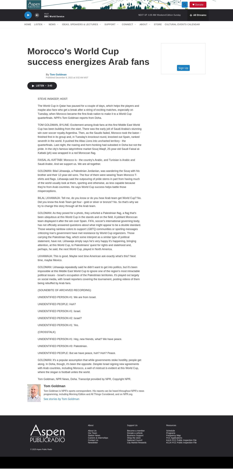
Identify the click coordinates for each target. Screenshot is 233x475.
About (144, 31)
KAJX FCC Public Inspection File (181, 447)
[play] (28, 21)
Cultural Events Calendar (182, 31)
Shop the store (134, 444)
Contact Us (93, 447)
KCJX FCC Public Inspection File (181, 449)
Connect (127, 31)
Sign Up (183, 74)
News (52, 31)
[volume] (37, 21)
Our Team (92, 439)
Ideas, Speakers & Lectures (80, 31)
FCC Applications (174, 444)
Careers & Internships (98, 444)
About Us (92, 437)
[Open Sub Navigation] (44, 31)
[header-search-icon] (186, 8)
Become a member (136, 437)
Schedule (170, 437)
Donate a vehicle (135, 439)
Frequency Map (173, 442)
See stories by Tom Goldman (61, 405)
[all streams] (198, 22)
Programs (170, 439)
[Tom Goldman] (34, 399)
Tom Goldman (58, 81)
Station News (94, 442)
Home (27, 31)
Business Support (135, 442)
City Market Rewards (136, 449)
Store (158, 31)
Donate (201, 7)
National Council (134, 447)
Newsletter (93, 449)
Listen (38, 31)
